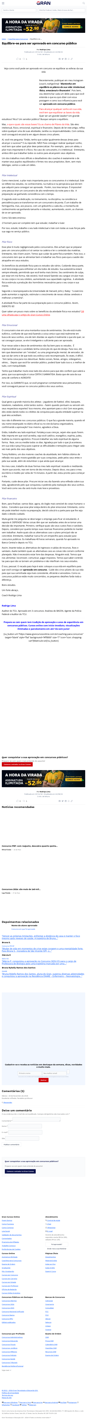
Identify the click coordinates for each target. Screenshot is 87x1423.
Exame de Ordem (8, 1264)
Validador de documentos (12, 1235)
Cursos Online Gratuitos (11, 1293)
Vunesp (48, 1330)
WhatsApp (50, 1228)
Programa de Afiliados (10, 1242)
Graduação (6, 1268)
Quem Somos (7, 1220)
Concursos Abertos (9, 1301)
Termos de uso (7, 1395)
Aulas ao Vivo (50, 1264)
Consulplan (49, 1308)
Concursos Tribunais (9, 1362)
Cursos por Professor (10, 1286)
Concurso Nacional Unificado (13, 1312)
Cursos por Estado (9, 1282)
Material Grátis (51, 1261)
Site (3, 1138)
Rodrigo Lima (45, 49)
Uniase (48, 1326)
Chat (48, 1224)
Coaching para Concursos (18, 39)
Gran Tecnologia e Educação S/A (34, 1411)
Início (4, 39)
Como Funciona (8, 1224)
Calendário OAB (51, 1344)
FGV (47, 1315)
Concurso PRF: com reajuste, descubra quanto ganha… (30, 846)
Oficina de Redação (9, 1289)
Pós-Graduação (8, 1271)
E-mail (5, 1132)
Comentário (7, 1121)
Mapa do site (7, 1398)
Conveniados (7, 1238)
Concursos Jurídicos (9, 1348)
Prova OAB (49, 1341)
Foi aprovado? (56, 1244)
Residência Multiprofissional (12, 1366)
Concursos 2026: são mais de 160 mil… (21, 889)
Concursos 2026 (8, 1304)
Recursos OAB (50, 1352)
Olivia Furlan (6, 850)
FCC (47, 1312)
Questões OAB (50, 1348)
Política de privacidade (10, 1393)
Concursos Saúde (8, 1359)
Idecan (48, 1319)
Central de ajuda (52, 1220)
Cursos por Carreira (9, 1279)
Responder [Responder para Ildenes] (7, 1102)
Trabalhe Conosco (9, 1246)
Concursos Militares (9, 1352)
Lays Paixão (6, 893)
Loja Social (6, 1231)
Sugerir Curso (50, 1271)
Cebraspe (49, 1301)
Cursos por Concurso (10, 1275)
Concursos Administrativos (12, 1337)
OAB (47, 1337)
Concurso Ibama (8, 1315)
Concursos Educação (10, 1341)
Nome (5, 1126)
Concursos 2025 (8, 1308)
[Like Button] (19, 59)
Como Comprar (8, 1228)
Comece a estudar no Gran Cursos (17, 764)
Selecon (48, 1322)
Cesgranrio (49, 1304)
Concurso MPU (7, 1319)
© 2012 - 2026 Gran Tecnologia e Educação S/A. (20, 1390)
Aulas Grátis (50, 1268)
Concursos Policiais (9, 1355)
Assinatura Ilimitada (9, 1257)
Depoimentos (50, 1257)
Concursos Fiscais (9, 1344)
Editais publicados (9, 1322)
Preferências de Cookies (11, 1249)
